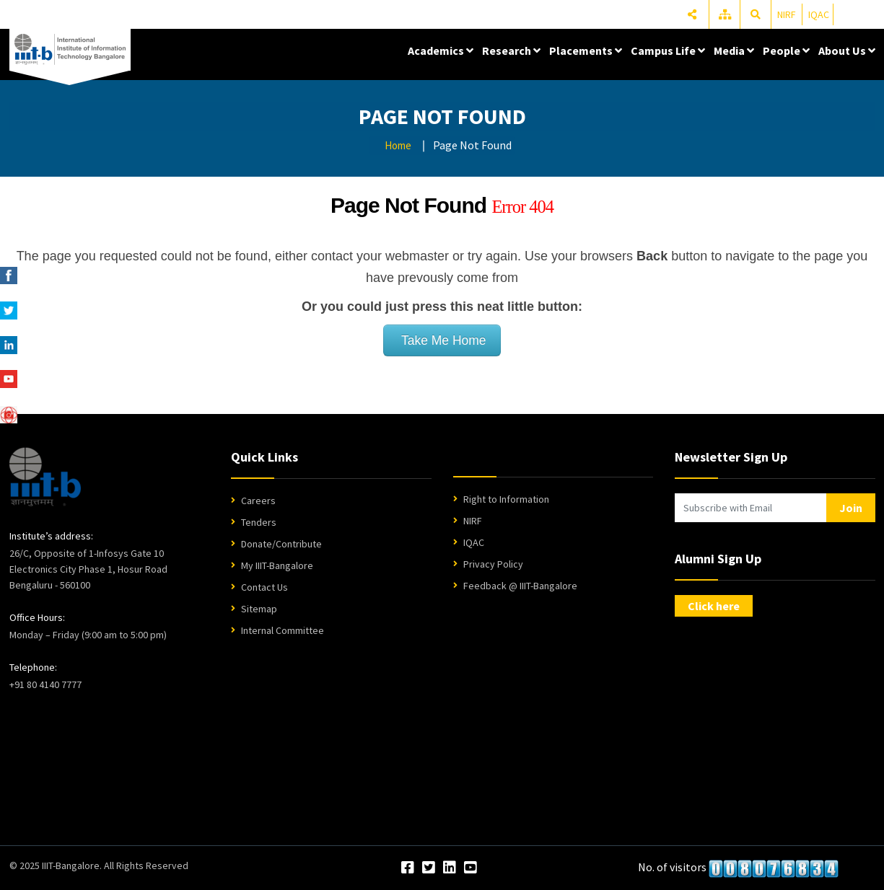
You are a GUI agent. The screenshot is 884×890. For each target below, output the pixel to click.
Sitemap (259, 608)
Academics (440, 50)
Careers (258, 500)
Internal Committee (282, 630)
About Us (846, 50)
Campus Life (668, 50)
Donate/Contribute (281, 543)
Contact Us (264, 587)
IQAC (818, 14)
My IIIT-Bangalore (277, 565)
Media (734, 50)
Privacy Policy (493, 564)
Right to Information (506, 499)
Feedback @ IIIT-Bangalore (520, 585)
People (786, 50)
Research (511, 50)
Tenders (258, 522)
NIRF (786, 14)
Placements (585, 50)
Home (398, 145)
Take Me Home (442, 340)
